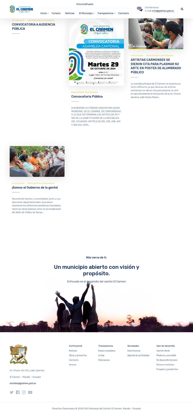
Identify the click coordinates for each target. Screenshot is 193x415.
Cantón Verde (163, 350)
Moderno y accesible (166, 355)
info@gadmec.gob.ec (163, 10)
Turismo (55, 13)
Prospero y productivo (167, 369)
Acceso (72, 364)
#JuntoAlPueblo (84, 4)
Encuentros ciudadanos (41, 20)
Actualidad (18, 20)
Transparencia (105, 346)
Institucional (75, 346)
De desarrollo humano (167, 360)
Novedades (133, 346)
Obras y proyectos (78, 355)
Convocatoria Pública (87, 96)
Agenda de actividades (138, 355)
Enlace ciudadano (106, 350)
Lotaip (101, 355)
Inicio (44, 13)
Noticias (69, 13)
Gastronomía (133, 350)
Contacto (123, 13)
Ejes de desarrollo (166, 346)
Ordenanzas (104, 360)
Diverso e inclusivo (165, 364)
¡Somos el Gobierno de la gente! (35, 187)
